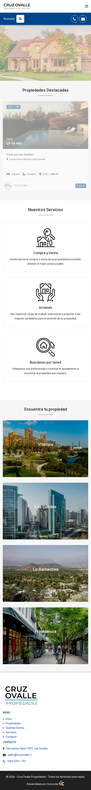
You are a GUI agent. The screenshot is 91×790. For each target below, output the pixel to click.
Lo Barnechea (45, 569)
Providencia (45, 631)
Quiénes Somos (15, 727)
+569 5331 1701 (16, 761)
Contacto (11, 736)
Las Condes (46, 506)
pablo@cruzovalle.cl (19, 754)
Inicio (9, 718)
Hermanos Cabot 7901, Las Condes (27, 748)
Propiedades (13, 723)
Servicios (11, 732)
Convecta (55, 784)
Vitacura (45, 444)
